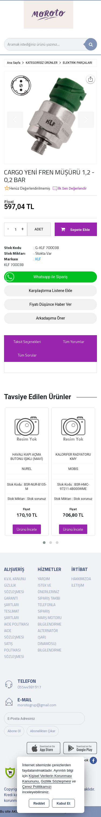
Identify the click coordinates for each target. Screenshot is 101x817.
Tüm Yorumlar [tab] (73, 341)
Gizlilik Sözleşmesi (56, 781)
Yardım (44, 578)
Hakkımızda (81, 578)
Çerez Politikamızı (37, 787)
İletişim (77, 585)
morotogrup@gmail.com (37, 705)
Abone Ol (14, 731)
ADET (38, 229)
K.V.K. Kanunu (15, 578)
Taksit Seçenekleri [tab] (27, 341)
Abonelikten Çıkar (42, 731)
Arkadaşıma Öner (50, 318)
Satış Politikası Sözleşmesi (14, 650)
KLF (38, 259)
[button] (44, 542)
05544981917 (29, 687)
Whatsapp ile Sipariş (36, 277)
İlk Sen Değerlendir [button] (69, 188)
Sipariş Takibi (49, 598)
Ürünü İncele (27, 529)
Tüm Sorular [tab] (27, 355)
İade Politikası (16, 624)
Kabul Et (63, 803)
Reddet (39, 803)
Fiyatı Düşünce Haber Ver (50, 304)
